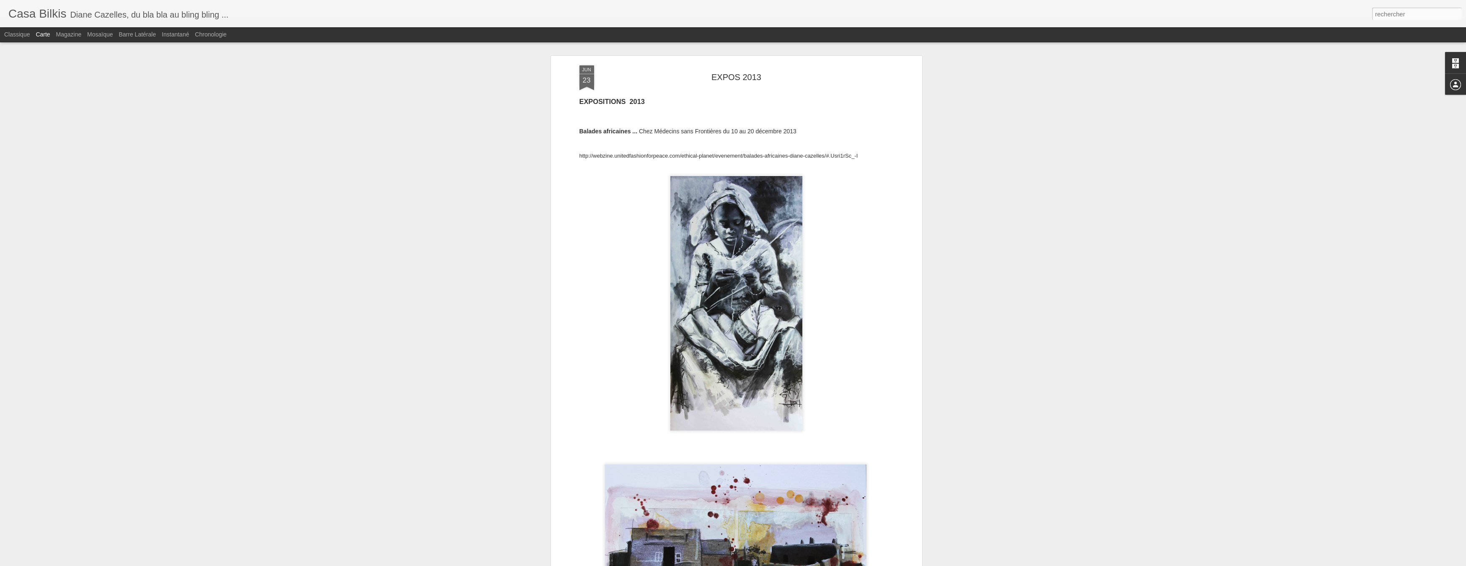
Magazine (69, 34)
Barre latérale (137, 34)
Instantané (175, 34)
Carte (43, 34)
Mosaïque (100, 34)
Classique (17, 34)
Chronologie (211, 34)
